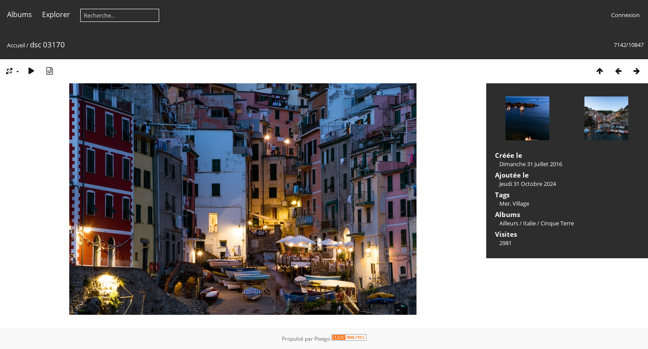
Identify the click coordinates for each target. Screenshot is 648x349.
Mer (504, 203)
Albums (19, 14)
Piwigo (322, 338)
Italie (529, 223)
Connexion (625, 15)
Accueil (16, 45)
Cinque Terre (557, 223)
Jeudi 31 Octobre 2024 (527, 184)
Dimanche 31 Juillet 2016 (530, 164)
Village (521, 203)
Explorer (56, 14)
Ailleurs (508, 223)
